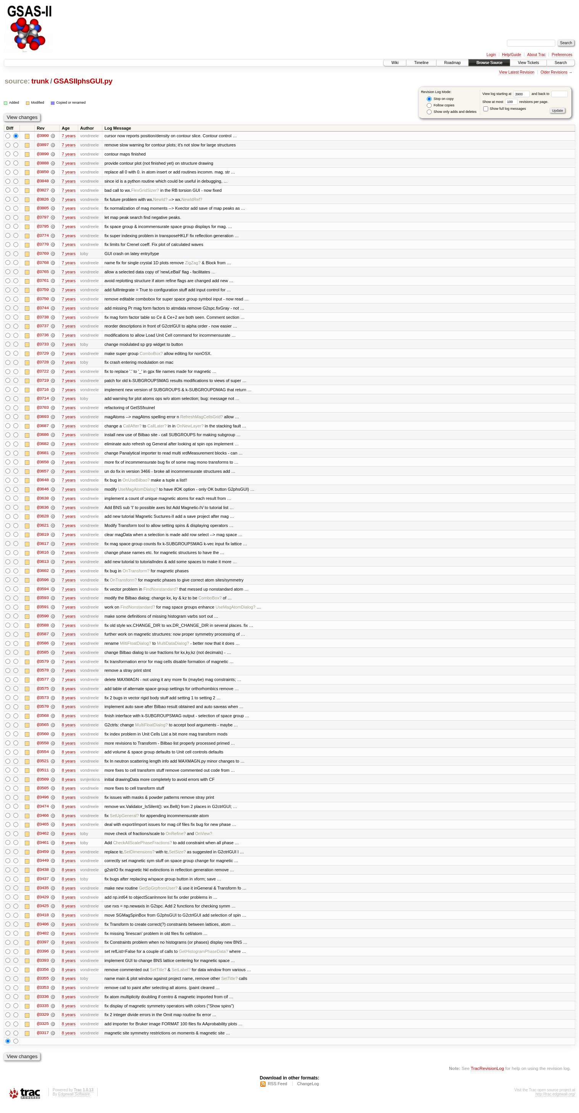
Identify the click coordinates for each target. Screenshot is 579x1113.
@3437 (42, 886)
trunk (40, 81)
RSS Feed (277, 1092)
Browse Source (489, 63)
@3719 (42, 383)
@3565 (42, 731)
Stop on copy (440, 98)
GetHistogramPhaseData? (203, 959)
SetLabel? (180, 977)
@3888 (42, 163)
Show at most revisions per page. (515, 102)
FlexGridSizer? (145, 190)
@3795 (42, 227)
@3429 (42, 904)
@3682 (42, 447)
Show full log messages (504, 109)
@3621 (42, 529)
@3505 (42, 795)
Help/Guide (511, 55)
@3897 (42, 145)
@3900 (42, 136)
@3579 (42, 666)
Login (491, 55)
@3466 (42, 822)
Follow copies (440, 105)
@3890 (42, 154)
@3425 (42, 914)
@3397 (42, 950)
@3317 (42, 1042)
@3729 (42, 355)
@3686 (42, 438)
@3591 (42, 612)
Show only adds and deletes (451, 111)
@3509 (42, 785)
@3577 (42, 685)
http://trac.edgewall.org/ (555, 1103)
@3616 (42, 557)
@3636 (42, 511)
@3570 (42, 712)
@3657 (42, 474)
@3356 (42, 978)
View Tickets (528, 63)
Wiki (394, 63)
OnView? (203, 840)
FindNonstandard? (161, 593)
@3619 (42, 538)
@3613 (42, 566)
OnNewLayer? (190, 428)
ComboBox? (151, 355)
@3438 (42, 877)
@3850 (42, 172)
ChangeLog (308, 1092)
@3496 (42, 804)
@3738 (42, 319)
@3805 (42, 209)
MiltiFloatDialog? (135, 648)
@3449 (42, 868)
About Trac (536, 55)
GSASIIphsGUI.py (82, 81)
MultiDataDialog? (173, 648)
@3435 (42, 895)
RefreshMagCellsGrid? (201, 419)
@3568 (42, 721)
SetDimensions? (139, 858)
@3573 (42, 703)
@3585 (42, 657)
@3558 (42, 749)
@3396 (42, 959)
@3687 (42, 429)
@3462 (42, 840)
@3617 (42, 547)
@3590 (42, 621)
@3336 (42, 1005)
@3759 (42, 291)
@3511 (42, 776)
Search (561, 63)
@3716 (42, 392)
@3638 (42, 502)
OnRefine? (176, 840)
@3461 (42, 849)
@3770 (42, 246)
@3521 (42, 767)
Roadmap (452, 63)
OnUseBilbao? (136, 483)
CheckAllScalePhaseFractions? (142, 849)
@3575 (42, 694)
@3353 (42, 996)
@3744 (42, 310)
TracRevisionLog (487, 1076)
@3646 (42, 493)
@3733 (42, 346)
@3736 (42, 337)
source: (17, 81)
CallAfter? (132, 428)
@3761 (42, 282)
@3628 (42, 520)
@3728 (42, 364)
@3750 (42, 300)
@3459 (42, 859)
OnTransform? (136, 575)
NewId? (160, 200)
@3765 (42, 273)
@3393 (42, 968)
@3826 (42, 200)
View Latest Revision (516, 72)
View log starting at (507, 94)
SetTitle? (158, 977)
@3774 (42, 236)
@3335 (42, 1014)
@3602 (42, 575)
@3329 (42, 1023)
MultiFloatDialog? (151, 730)
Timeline (421, 63)
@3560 (42, 740)
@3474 (42, 813)
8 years (69, 694)
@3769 (42, 255)
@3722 (42, 374)
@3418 (42, 923)
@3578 (42, 676)
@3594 (42, 593)
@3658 (42, 465)
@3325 (42, 1032)
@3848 (42, 181)
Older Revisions (554, 72)
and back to (550, 94)
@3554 (42, 758)
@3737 (42, 328)
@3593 (42, 602)
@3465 (42, 831)
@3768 (42, 264)
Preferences (562, 55)
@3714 (42, 401)
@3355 (42, 987)
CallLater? (156, 428)
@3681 (42, 456)
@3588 (42, 630)
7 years (69, 135)
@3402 (42, 941)
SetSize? (177, 858)
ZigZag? (193, 264)
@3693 (42, 419)
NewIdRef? (191, 200)
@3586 (42, 648)
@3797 (42, 218)
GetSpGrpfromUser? (158, 895)
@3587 (42, 639)
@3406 (42, 932)
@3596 (42, 584)
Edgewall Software (74, 1103)
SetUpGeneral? (124, 822)
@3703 (42, 410)
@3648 (42, 483)
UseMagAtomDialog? (138, 492)
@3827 (42, 191)
